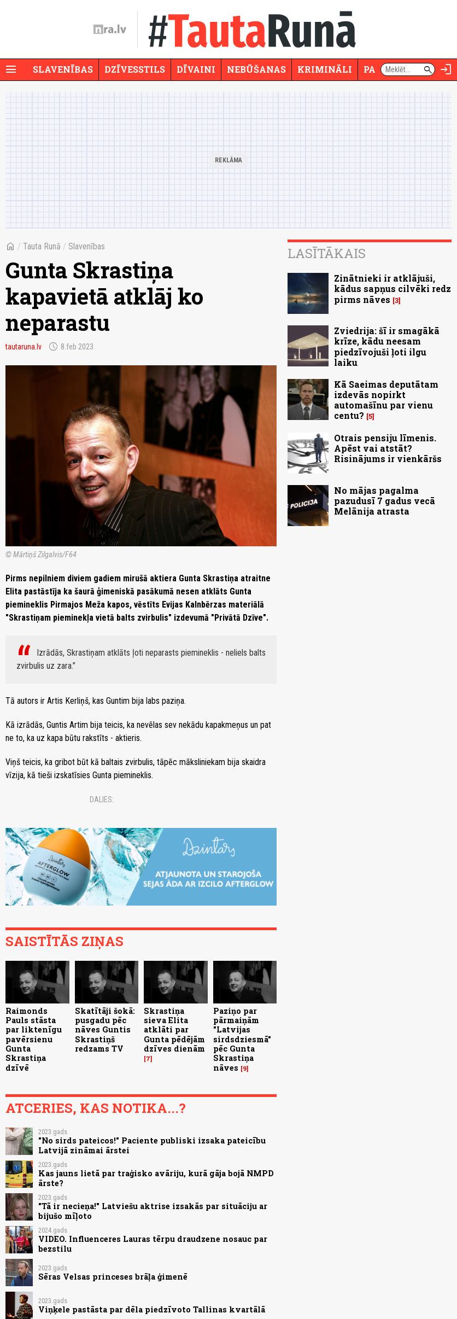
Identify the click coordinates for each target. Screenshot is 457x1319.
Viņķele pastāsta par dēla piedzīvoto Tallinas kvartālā (151, 1309)
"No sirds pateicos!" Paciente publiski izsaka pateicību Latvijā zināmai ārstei (152, 1145)
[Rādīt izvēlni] (11, 69)
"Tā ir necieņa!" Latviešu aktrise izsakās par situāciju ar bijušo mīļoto (152, 1211)
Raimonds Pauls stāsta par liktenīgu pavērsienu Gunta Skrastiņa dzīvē (33, 1039)
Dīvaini (196, 69)
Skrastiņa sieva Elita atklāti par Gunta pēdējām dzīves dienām (174, 1030)
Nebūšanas (256, 69)
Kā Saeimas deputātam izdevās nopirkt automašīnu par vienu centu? (386, 400)
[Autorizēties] (446, 69)
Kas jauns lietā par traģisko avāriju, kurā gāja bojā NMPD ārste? (156, 1178)
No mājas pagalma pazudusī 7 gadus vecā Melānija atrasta (384, 501)
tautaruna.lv (23, 346)
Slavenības (63, 69)
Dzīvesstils (134, 69)
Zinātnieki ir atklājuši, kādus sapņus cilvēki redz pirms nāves (392, 288)
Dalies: (102, 799)
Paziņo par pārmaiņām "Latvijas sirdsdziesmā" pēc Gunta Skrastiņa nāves (242, 1039)
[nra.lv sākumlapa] (109, 29)
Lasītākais (327, 253)
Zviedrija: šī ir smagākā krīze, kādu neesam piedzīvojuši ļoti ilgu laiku (387, 346)
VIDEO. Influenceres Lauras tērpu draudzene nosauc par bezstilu (152, 1243)
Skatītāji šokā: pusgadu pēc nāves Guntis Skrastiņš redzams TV (105, 1030)
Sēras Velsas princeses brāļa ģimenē (113, 1276)
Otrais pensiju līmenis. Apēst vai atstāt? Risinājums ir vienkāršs (388, 448)
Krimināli (324, 69)
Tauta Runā (42, 246)
